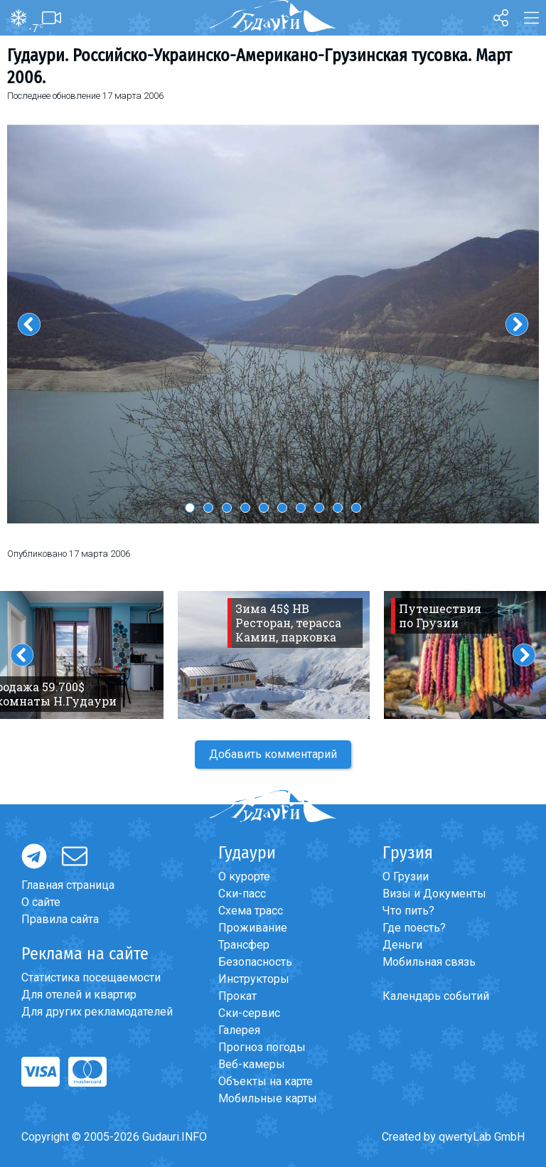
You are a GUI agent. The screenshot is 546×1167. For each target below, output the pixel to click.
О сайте (40, 902)
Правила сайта (60, 919)
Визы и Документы (434, 893)
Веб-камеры (251, 1064)
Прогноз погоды (262, 1047)
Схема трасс (250, 910)
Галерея (239, 1030)
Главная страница (67, 885)
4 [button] (245, 508)
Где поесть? (414, 927)
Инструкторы (253, 979)
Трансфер (243, 945)
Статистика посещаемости (91, 977)
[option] (273, 323)
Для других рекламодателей (97, 1011)
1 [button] (190, 508)
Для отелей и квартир (78, 994)
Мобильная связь (429, 962)
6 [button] (282, 508)
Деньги (402, 945)
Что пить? (408, 910)
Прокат (237, 996)
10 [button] (356, 508)
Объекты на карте (265, 1081)
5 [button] (264, 508)
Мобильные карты (267, 1098)
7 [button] (301, 508)
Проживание (252, 927)
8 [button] (319, 508)
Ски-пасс (242, 893)
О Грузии (405, 876)
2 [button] (208, 508)
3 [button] (227, 508)
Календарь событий (435, 996)
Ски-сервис (249, 1013)
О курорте (244, 876)
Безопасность (255, 962)
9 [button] (338, 508)
